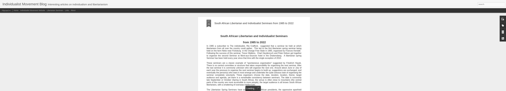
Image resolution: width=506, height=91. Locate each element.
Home (16, 10)
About (73, 10)
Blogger (261, 89)
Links (67, 10)
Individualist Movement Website (32, 10)
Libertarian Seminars (55, 10)
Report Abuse (268, 89)
